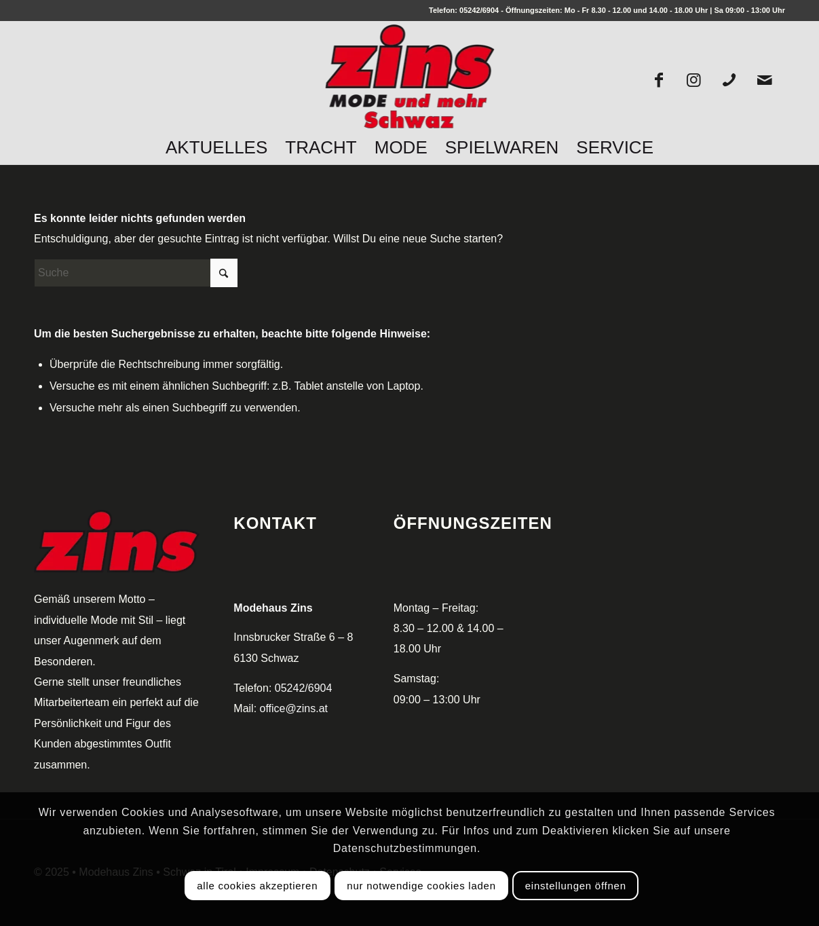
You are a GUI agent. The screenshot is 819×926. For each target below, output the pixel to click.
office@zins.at (294, 708)
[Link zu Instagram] (693, 79)
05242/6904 (479, 10)
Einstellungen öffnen (575, 885)
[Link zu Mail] (764, 79)
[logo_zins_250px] (409, 78)
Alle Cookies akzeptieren (257, 885)
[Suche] (135, 273)
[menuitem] (216, 147)
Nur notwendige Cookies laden (421, 885)
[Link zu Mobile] (729, 79)
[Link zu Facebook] (658, 79)
